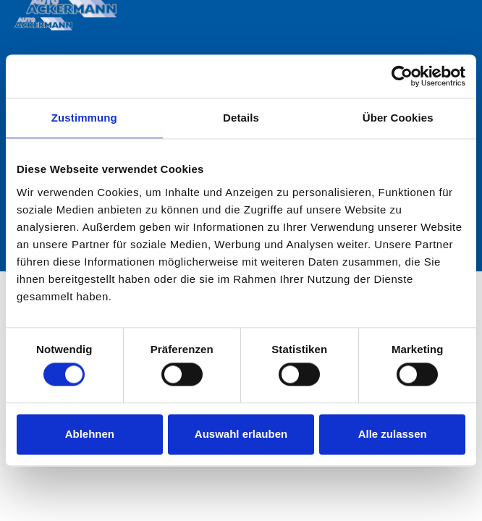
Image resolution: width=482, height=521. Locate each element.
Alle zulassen (392, 434)
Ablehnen (89, 434)
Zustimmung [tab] (84, 117)
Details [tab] (241, 117)
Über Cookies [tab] (398, 117)
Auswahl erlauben (241, 434)
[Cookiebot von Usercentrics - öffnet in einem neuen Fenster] (402, 76)
